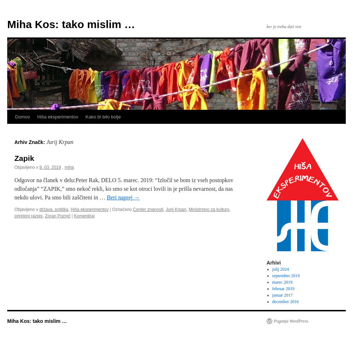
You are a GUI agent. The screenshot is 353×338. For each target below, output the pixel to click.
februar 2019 (283, 288)
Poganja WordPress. (291, 321)
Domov (22, 117)
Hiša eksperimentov (57, 117)
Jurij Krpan (176, 209)
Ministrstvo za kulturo (209, 209)
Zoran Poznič (58, 215)
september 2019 (286, 275)
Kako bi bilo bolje (103, 117)
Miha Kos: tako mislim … (71, 24)
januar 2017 (282, 295)
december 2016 (285, 301)
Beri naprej (123, 197)
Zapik (24, 158)
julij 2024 (280, 269)
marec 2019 (282, 282)
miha (69, 167)
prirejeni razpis (28, 215)
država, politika (53, 209)
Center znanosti (148, 209)
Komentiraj (84, 215)
